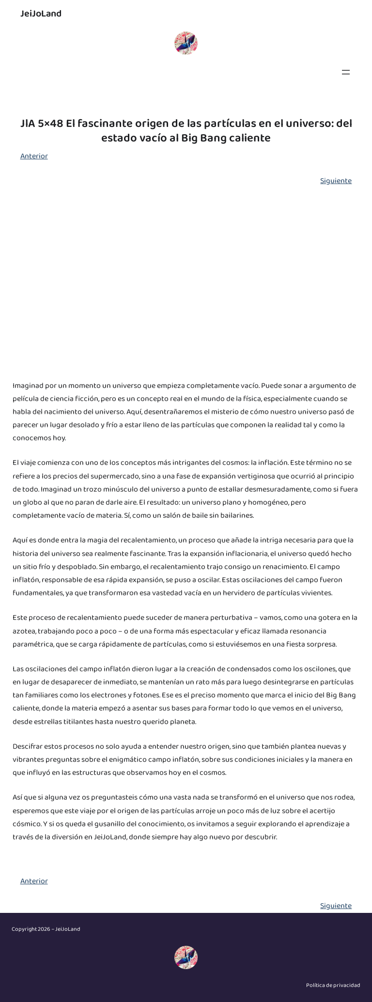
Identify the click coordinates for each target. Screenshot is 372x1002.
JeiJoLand (41, 13)
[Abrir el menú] (346, 72)
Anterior (34, 156)
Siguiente (336, 181)
